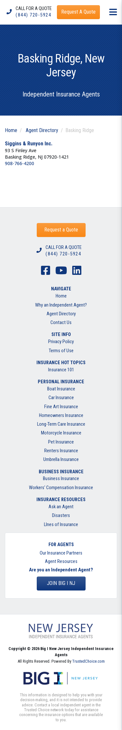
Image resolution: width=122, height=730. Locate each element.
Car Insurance (61, 397)
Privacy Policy (61, 341)
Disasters (61, 515)
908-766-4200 (19, 163)
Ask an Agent (61, 507)
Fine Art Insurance (61, 407)
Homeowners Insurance (61, 415)
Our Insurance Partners (61, 553)
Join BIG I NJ (61, 583)
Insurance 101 (61, 370)
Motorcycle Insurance (61, 433)
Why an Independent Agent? (61, 305)
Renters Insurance (61, 451)
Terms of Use (61, 351)
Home (11, 130)
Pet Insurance (61, 442)
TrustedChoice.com (88, 661)
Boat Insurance (61, 389)
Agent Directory (42, 130)
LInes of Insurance (61, 524)
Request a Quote (61, 230)
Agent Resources (61, 561)
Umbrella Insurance (61, 459)
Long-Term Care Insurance (61, 424)
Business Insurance (61, 478)
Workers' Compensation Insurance (61, 487)
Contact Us (61, 322)
